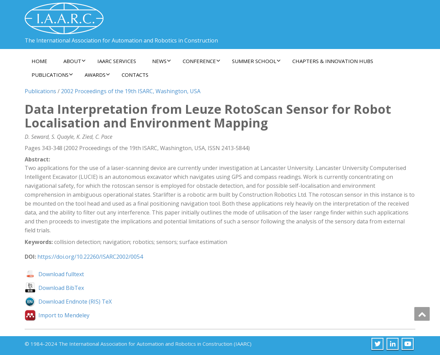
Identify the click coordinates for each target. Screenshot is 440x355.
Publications (52, 74)
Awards (97, 74)
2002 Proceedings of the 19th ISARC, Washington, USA (130, 91)
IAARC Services (116, 61)
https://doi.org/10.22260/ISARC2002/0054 (90, 256)
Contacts (135, 74)
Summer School (256, 61)
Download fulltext (61, 274)
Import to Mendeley (63, 315)
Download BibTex (61, 288)
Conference (201, 61)
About (74, 61)
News (161, 61)
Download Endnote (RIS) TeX (75, 301)
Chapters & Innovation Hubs (332, 61)
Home (39, 61)
